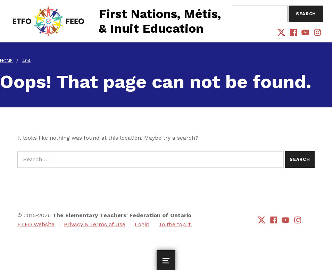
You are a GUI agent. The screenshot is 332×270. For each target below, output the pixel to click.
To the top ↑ (175, 224)
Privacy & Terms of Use (94, 224)
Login (142, 224)
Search (306, 13)
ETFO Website (36, 224)
